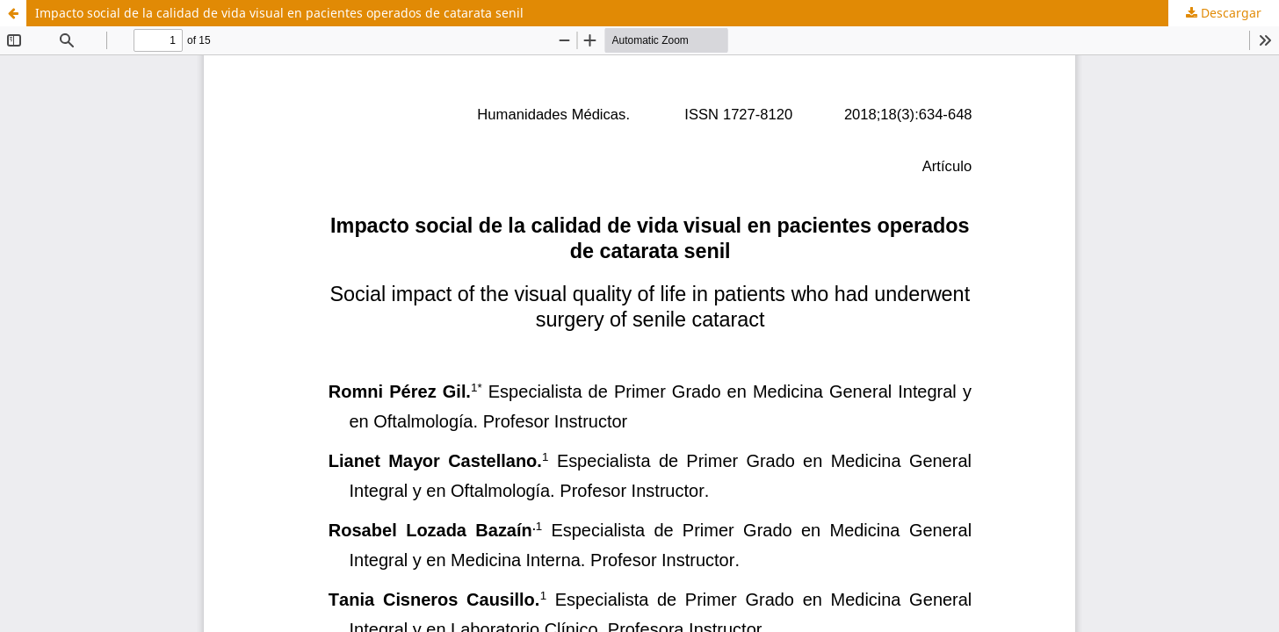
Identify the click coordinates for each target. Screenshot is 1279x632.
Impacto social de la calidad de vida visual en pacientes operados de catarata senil (279, 12)
